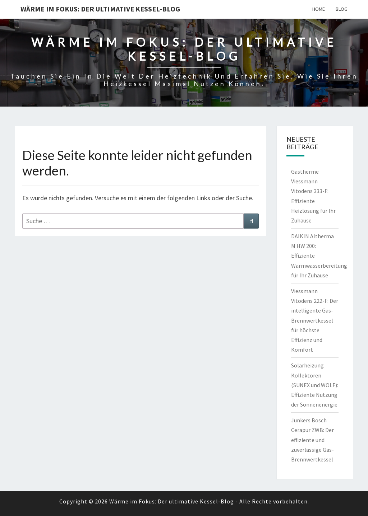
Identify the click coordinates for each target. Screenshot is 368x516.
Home (318, 9)
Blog (342, 9)
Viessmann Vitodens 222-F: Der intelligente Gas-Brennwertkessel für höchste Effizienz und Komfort (314, 320)
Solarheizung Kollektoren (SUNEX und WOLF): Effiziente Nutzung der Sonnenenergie (314, 385)
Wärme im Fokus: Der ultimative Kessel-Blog (100, 8)
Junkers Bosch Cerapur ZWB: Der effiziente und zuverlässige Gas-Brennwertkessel (312, 440)
